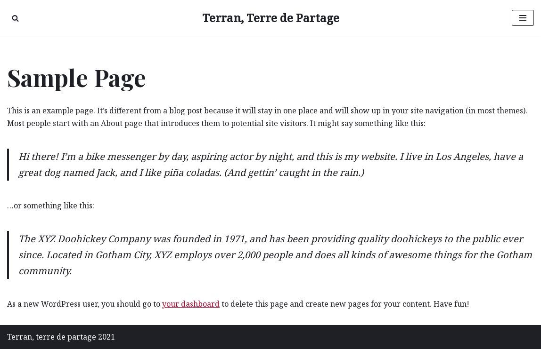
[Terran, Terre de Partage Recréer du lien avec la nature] (270, 18)
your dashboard (191, 304)
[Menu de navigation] (523, 18)
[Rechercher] (15, 18)
